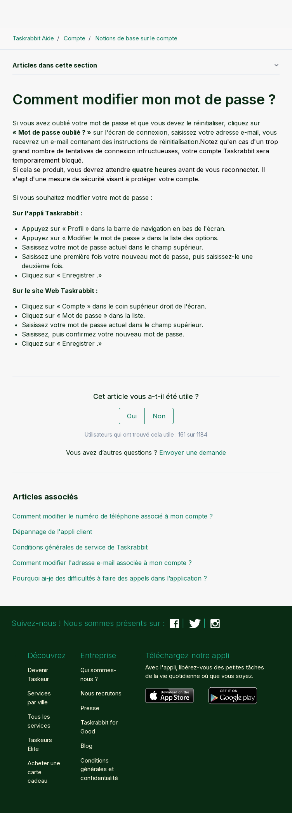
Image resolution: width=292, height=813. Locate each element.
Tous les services (39, 721)
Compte (74, 38)
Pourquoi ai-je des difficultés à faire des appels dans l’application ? (109, 578)
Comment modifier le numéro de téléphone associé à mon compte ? (112, 516)
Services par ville (39, 698)
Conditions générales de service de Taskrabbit (80, 547)
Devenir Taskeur (38, 674)
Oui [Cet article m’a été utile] (132, 416)
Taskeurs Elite (40, 744)
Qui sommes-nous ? (98, 674)
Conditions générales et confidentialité (99, 769)
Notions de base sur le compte (136, 38)
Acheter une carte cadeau (44, 771)
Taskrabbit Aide (33, 38)
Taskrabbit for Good (99, 727)
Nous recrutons (101, 693)
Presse (89, 708)
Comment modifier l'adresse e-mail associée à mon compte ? (102, 563)
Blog (86, 745)
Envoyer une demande (192, 452)
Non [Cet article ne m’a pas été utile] (159, 416)
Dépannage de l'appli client (52, 532)
